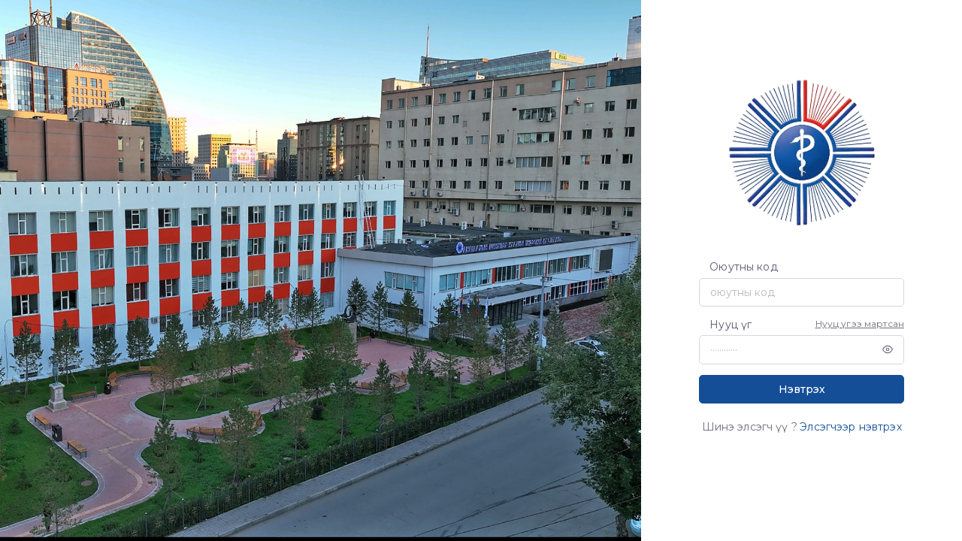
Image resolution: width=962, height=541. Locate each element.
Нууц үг (730, 324)
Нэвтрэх (802, 389)
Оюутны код (743, 267)
